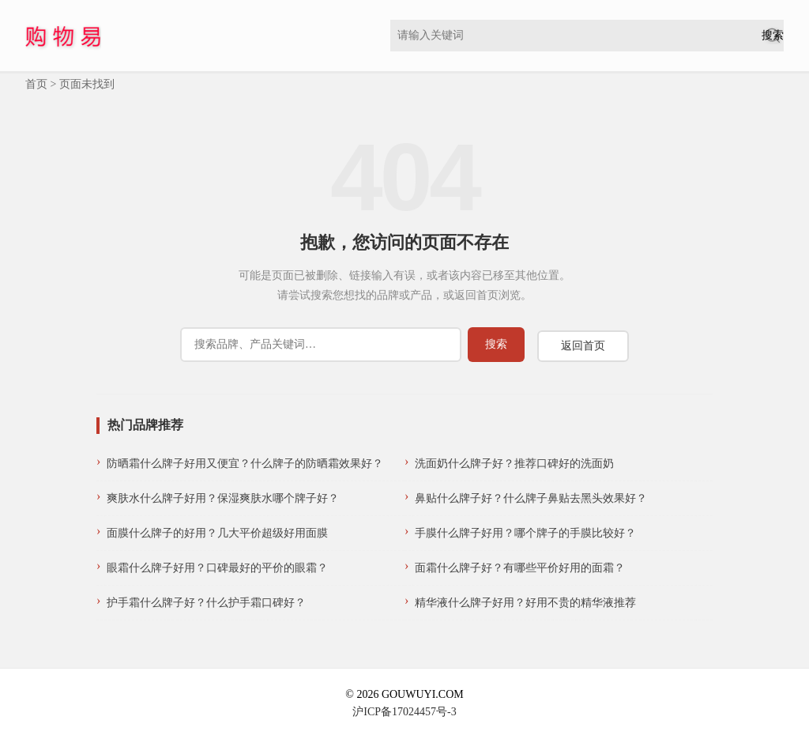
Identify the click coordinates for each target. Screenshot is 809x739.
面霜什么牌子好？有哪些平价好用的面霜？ (520, 568)
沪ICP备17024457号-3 (404, 712)
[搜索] (320, 344)
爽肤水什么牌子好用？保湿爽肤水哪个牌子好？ (223, 498)
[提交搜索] (772, 36)
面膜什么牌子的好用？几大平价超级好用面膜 (217, 533)
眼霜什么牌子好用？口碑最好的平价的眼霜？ (217, 568)
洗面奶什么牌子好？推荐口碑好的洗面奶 (514, 463)
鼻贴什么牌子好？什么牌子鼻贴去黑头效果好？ (531, 498)
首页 (36, 84)
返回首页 (583, 346)
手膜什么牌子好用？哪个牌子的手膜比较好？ (525, 533)
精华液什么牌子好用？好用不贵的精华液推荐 (525, 603)
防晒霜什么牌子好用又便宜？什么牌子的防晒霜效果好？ (245, 463)
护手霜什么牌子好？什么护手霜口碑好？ (206, 603)
